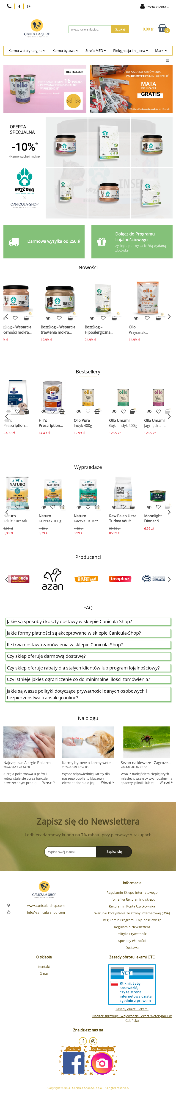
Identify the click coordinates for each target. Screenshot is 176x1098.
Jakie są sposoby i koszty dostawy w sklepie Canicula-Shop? (69, 621)
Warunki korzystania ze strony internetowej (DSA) (132, 913)
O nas (44, 973)
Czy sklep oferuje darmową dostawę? (46, 656)
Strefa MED (95, 50)
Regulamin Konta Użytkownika (132, 906)
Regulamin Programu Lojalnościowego (132, 920)
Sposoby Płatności (132, 940)
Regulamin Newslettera (132, 927)
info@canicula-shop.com (46, 912)
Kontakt (44, 966)
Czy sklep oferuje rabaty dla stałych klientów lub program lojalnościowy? (83, 668)
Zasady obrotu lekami (132, 1009)
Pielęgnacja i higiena (130, 50)
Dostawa (132, 947)
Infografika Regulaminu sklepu (132, 899)
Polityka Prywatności (132, 934)
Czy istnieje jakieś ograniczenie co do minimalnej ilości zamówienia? (78, 679)
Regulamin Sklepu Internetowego (132, 892)
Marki (161, 50)
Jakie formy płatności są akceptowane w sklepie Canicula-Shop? (74, 633)
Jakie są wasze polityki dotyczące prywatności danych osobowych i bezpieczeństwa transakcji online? (77, 694)
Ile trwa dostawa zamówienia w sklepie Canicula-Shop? (65, 644)
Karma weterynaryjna (27, 50)
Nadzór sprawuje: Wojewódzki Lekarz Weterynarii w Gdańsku (132, 1018)
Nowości (88, 267)
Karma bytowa (65, 50)
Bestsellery (88, 371)
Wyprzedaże (88, 467)
